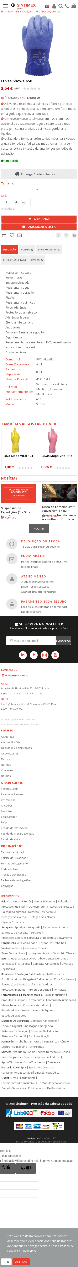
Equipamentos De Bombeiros (46, 1088)
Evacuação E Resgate (14, 932)
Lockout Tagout (11, 1026)
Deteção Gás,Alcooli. (42, 917)
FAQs (4, 822)
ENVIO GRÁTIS (33, 556)
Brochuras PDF (49, 249)
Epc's (32, 1067)
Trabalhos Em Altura (28, 1041)
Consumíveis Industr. (36, 1005)
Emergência (37, 1046)
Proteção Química (48, 11)
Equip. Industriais (55, 995)
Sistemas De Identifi (14, 1036)
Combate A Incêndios (46, 963)
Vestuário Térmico (64, 953)
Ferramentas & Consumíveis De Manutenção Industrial (35, 1083)
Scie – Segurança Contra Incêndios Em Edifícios (31, 1057)
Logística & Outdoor (40, 984)
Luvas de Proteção (20, 11)
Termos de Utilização (13, 852)
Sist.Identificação (39, 1036)
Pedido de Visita (10, 839)
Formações (8, 1041)
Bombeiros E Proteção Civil (17, 974)
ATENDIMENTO (33, 576)
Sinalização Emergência (38, 1026)
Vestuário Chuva (11, 948)
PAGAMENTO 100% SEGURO (44, 601)
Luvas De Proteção (62, 906)
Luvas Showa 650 (16, 80)
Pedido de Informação (14, 828)
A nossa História (10, 742)
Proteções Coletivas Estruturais (21, 937)
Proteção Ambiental (13, 989)
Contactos (7, 770)
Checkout (6, 805)
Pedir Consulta (14, 259)
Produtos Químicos (13, 1000)
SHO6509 (33, 98)
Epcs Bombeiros (64, 979)
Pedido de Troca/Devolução (17, 833)
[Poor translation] (26, 1168)
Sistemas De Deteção (14, 1031)
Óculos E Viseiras (45, 901)
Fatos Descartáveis (13, 953)
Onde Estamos (9, 753)
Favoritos (6, 811)
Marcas (5, 759)
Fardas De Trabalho (52, 943)
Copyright (7, 886)
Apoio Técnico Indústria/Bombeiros (23, 1062)
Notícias (6, 776)
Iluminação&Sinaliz (13, 984)
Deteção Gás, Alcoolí (14, 917)
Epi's (24, 1067)
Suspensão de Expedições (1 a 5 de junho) (15, 512)
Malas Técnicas (11, 1005)
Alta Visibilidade (27, 943)
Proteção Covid (10, 1067)
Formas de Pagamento (14, 863)
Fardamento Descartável (17, 1072)
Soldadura (64, 901)
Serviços (36, 932)
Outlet (5, 1078)
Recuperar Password (13, 794)
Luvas (14, 1078)
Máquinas (48, 1010)
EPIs (3, 11)
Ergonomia (8, 969)
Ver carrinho (8, 800)
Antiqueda (7, 927)
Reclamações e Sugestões (16, 880)
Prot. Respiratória (37, 906)
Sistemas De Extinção (44, 1031)
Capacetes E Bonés (19, 901)
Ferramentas (36, 1000)
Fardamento (8, 943)
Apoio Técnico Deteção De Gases (49, 1052)
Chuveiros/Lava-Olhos (22, 958)
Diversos (67, 963)
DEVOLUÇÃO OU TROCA (40, 541)
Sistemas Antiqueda (55, 927)
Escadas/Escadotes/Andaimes (20, 1010)
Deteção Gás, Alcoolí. (41, 912)
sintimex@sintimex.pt (16, 675)
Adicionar (39, 219)
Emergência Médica (47, 1072)
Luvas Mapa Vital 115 (56, 456)
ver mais (10, 517)
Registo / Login (9, 789)
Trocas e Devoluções (13, 874)
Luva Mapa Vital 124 (18, 456)
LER (6, 1262)
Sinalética (24, 963)
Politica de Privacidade (14, 858)
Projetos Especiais (40, 989)
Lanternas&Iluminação (60, 1000)
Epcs (4, 958)
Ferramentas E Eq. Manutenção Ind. (22, 995)
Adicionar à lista (39, 227)
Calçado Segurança (13, 912)
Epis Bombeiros (11, 979)
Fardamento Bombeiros (49, 974)
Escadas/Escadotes (13, 1015)
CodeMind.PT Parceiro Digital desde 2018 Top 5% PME (41, 1139)
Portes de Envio (10, 869)
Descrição (9, 249)
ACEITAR (21, 1262)
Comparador (9, 817)
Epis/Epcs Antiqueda (28, 927)
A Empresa (7, 736)
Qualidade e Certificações (16, 748)
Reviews (37, 259)
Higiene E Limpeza (12, 922)
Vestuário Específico (37, 948)
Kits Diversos (46, 1067)
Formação (60, 989)
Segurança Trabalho (14, 1046)
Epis (3, 901)
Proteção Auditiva (12, 906)
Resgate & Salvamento (57, 937)
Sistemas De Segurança (15, 1020)
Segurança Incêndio (56, 1041)
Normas (27, 249)
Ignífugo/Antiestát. (39, 953)
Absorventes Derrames (53, 958)
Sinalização (8, 963)
